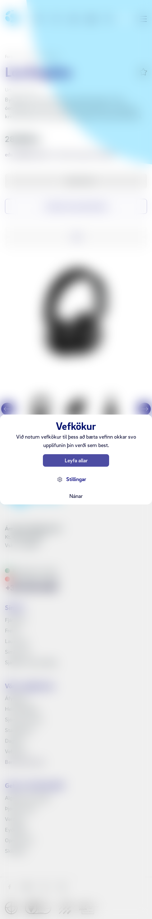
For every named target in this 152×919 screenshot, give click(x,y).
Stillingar (76, 479)
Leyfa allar (76, 460)
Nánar (76, 496)
